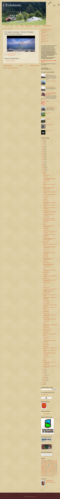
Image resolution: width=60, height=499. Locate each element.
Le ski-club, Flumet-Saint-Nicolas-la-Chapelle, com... (49, 253)
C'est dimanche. (45, 242)
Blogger (34, 496)
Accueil (6, 25)
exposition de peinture (51, 467)
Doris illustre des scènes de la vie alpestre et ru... (48, 215)
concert (52, 463)
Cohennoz (48, 468)
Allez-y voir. (45, 182)
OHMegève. (43, 39)
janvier (44, 167)
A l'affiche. (47, 101)
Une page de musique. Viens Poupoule (49, 333)
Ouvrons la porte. (46, 321)
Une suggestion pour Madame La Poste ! (50, 289)
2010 (43, 143)
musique (52, 465)
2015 (43, 151)
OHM (22, 25)
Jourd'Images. (48, 113)
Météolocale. (43, 36)
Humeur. (44, 224)
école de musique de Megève (46, 471)
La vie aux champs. (46, 313)
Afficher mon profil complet (50, 482)
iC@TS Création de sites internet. (46, 29)
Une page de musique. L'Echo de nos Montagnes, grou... (49, 362)
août (44, 374)
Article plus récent (7, 65)
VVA (11, 25)
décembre (45, 380)
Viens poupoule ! (46, 332)
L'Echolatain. (12, 5)
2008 (43, 139)
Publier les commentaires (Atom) (13, 67)
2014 (43, 149)
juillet (44, 372)
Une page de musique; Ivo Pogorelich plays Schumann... (49, 179)
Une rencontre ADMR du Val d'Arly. (49, 218)
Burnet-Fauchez (50, 480)
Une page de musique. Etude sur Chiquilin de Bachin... (48, 259)
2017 (43, 154)
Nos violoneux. (45, 355)
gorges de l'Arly (44, 466)
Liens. (16, 25)
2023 (43, 164)
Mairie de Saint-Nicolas (45, 35)
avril (44, 172)
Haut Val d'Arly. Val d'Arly (51, 461)
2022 (43, 162)
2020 (43, 159)
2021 (43, 161)
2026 (43, 384)
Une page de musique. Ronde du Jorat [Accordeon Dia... (49, 319)
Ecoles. (42, 33)
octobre (44, 377)
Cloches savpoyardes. (46, 330)
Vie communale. (45, 255)
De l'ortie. (44, 323)
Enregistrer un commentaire (10, 60)
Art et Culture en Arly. (44, 394)
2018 (43, 156)
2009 (43, 141)
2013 (43, 148)
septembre (45, 375)
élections (48, 472)
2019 (43, 157)
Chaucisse (44, 460)
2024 (43, 166)
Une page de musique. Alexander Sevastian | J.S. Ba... (48, 188)
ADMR (54, 468)
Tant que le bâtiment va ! (50, 107)
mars (44, 170)
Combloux (43, 468)
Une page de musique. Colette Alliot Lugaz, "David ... (49, 220)
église (52, 472)
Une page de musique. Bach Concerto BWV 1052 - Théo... (49, 280)
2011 (43, 144)
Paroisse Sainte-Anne (44, 41)
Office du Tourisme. (44, 38)
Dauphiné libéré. (44, 32)
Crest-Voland (43, 465)
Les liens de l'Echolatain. (45, 30)
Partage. (44, 173)
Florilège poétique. (46, 311)
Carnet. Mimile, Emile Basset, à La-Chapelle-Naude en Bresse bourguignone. (51, 93)
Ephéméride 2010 (47, 462)
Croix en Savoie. (46, 200)
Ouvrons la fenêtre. (49, 124)
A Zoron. (47, 74)
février (44, 169)
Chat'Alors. (45, 249)
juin (44, 370)
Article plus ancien (34, 65)
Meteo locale (37, 25)
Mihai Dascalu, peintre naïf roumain (49, 184)
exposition (43, 469)
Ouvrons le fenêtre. (46, 216)
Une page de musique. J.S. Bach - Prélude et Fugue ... (48, 226)
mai (44, 369)
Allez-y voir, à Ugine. (46, 301)
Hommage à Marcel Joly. (50, 86)
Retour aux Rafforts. (46, 282)
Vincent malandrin (50, 469)
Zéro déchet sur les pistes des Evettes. (49, 194)
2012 (43, 146)
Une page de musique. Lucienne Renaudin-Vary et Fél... (48, 265)
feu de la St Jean (50, 473)
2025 (43, 382)
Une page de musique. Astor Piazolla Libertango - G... (49, 315)
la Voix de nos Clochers (51, 470)
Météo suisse (29, 25)
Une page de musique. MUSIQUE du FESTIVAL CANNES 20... (49, 239)
